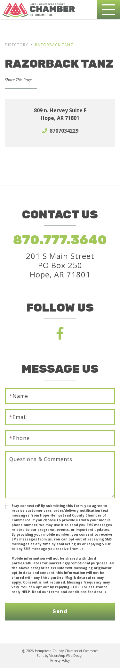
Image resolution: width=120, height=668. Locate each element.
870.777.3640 (60, 239)
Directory (16, 45)
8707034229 (64, 130)
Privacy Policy (60, 660)
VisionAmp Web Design (66, 655)
